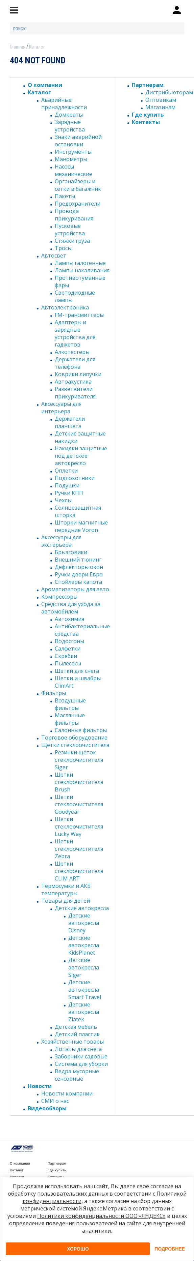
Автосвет (53, 255)
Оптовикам (160, 99)
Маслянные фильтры (70, 719)
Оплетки (66, 470)
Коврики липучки (78, 374)
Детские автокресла (82, 908)
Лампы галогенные (80, 263)
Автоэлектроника (65, 307)
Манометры (71, 159)
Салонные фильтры (81, 730)
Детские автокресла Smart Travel (84, 990)
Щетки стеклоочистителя (75, 745)
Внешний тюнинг (78, 559)
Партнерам (148, 85)
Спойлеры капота (78, 582)
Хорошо (78, 1249)
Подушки (67, 485)
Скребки (66, 656)
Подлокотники (75, 478)
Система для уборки (81, 1064)
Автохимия (69, 619)
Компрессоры (59, 596)
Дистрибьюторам (169, 92)
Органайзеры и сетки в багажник (78, 185)
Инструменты (73, 151)
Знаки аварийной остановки (78, 140)
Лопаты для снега (78, 1049)
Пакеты (65, 196)
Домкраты (69, 114)
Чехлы (63, 500)
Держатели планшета (70, 422)
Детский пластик (77, 1034)
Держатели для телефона (75, 363)
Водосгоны (69, 641)
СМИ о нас (55, 1101)
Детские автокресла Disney (83, 923)
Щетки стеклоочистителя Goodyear (79, 804)
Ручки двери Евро (79, 574)
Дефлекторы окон (79, 567)
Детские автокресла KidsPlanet (83, 945)
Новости (40, 1086)
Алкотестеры (72, 352)
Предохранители (77, 203)
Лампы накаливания (82, 270)
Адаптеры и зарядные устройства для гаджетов (75, 333)
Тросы (63, 248)
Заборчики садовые (81, 1056)
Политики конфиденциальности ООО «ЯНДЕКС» (101, 1216)
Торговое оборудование (74, 737)
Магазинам (160, 107)
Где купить (148, 114)
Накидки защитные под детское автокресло (81, 456)
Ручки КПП (69, 493)
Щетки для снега (77, 670)
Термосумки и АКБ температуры (66, 889)
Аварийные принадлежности (64, 103)
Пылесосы (68, 663)
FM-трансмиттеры (79, 315)
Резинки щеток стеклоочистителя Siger (79, 760)
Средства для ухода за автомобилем (70, 607)
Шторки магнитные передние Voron (81, 526)
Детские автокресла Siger (83, 967)
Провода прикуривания (74, 214)
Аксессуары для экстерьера (61, 541)
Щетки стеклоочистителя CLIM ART (79, 871)
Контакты (146, 122)
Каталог (39, 92)
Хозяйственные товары (72, 1041)
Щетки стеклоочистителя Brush (79, 782)
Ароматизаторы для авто (75, 589)
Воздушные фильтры (70, 704)
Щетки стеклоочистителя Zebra (79, 849)
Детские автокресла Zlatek (83, 1012)
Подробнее (169, 1249)
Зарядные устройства (70, 125)
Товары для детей (65, 900)
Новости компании (67, 1093)
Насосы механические (73, 170)
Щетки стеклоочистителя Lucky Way (79, 826)
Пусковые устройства (70, 229)
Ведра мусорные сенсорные (77, 1075)
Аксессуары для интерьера (61, 407)
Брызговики (71, 552)
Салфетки (67, 648)
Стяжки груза (72, 240)
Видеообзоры (47, 1108)
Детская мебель (76, 1026)
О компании (45, 85)
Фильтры (53, 693)
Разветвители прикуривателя (75, 392)
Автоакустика (73, 381)
